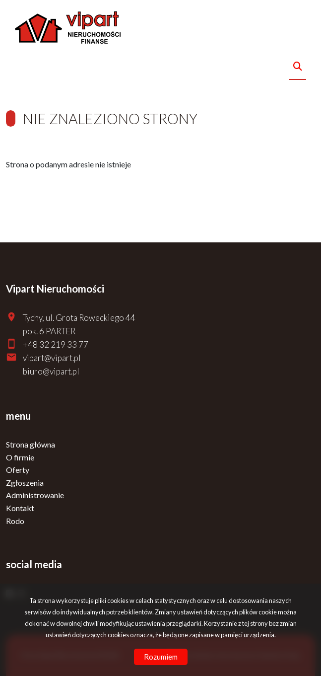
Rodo (15, 521)
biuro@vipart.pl (51, 371)
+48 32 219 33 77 (55, 344)
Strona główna (30, 444)
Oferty (17, 469)
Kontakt (20, 508)
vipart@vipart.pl (52, 358)
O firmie (20, 457)
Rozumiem (161, 656)
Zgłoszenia (25, 482)
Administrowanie (35, 495)
